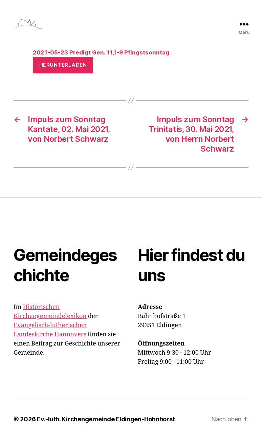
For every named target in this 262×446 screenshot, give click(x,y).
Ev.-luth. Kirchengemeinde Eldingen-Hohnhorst (106, 426)
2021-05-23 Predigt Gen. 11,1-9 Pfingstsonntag (101, 60)
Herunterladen (63, 72)
